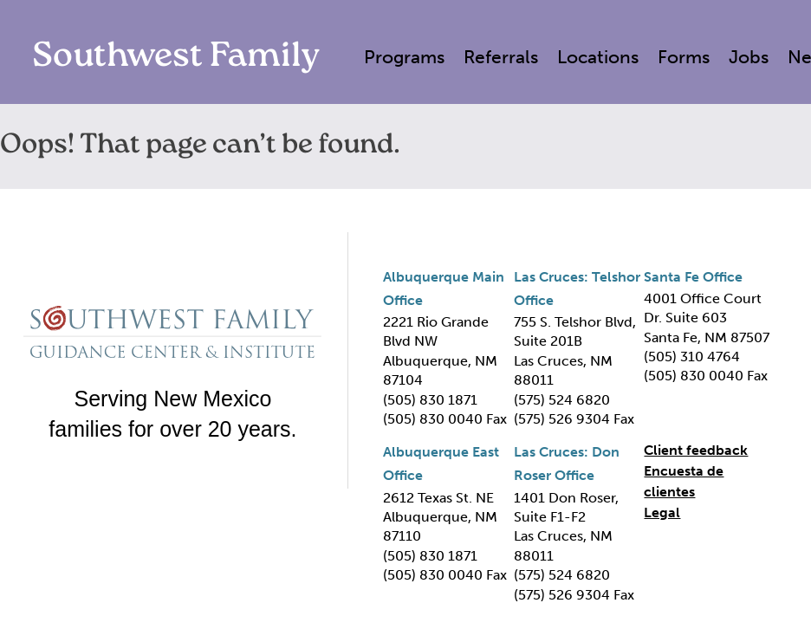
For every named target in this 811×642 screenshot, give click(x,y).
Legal (662, 512)
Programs (404, 57)
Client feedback (696, 450)
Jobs (749, 57)
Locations (598, 57)
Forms (684, 57)
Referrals (501, 57)
